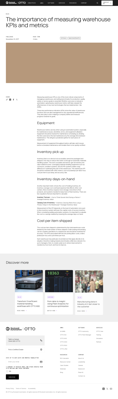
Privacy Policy (10, 388)
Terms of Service (21, 388)
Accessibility (31, 388)
